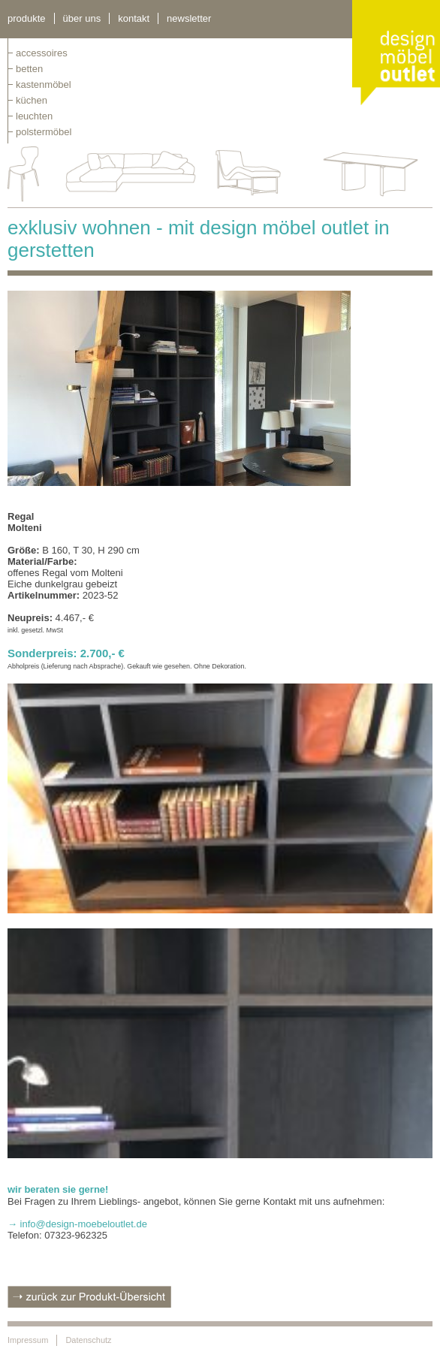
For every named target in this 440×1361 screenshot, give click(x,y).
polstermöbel (43, 131)
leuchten (34, 116)
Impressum (28, 1339)
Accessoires (42, 53)
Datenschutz (88, 1339)
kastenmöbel (43, 84)
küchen (31, 100)
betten (29, 68)
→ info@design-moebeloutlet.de (77, 1224)
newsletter (189, 18)
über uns (82, 18)
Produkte (27, 18)
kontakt (133, 18)
